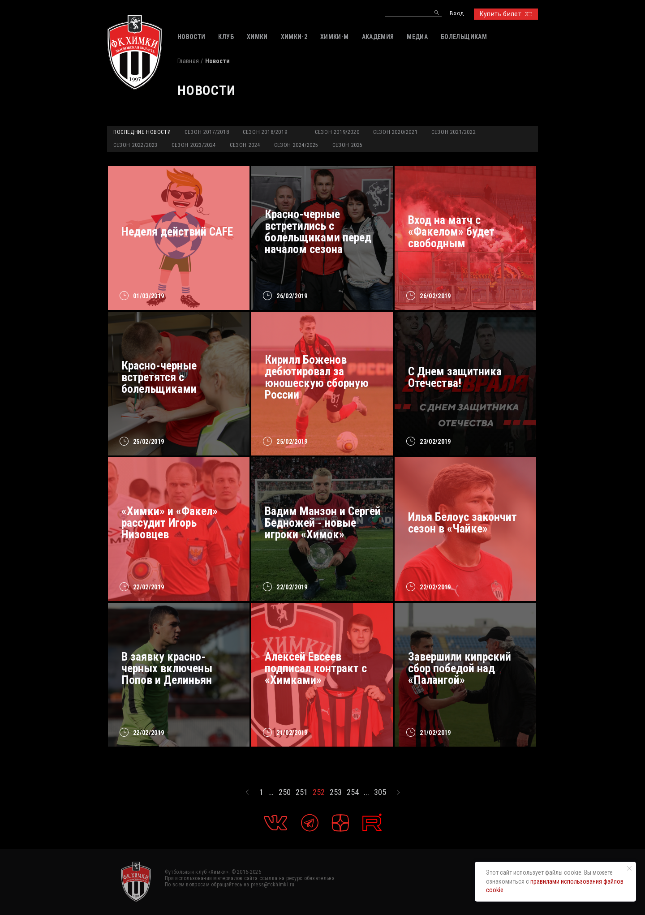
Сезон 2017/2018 (207, 132)
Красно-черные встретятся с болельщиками (159, 377)
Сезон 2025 (347, 145)
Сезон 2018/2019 (265, 132)
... (271, 792)
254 (353, 792)
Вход (457, 14)
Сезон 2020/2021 (395, 132)
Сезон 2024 (245, 145)
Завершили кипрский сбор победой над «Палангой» (459, 668)
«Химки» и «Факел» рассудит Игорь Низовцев (169, 522)
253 (336, 792)
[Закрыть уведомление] (629, 868)
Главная (188, 60)
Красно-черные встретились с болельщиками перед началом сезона (318, 231)
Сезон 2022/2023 (135, 145)
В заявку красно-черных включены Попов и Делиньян (166, 668)
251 (302, 792)
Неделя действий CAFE (177, 231)
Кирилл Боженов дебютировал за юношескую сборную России (317, 377)
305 (380, 792)
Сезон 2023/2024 (194, 145)
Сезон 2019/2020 (337, 132)
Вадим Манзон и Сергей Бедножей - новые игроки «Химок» (323, 522)
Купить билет (506, 13)
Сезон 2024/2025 (296, 145)
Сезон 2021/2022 (453, 132)
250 (285, 792)
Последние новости (142, 132)
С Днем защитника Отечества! (455, 377)
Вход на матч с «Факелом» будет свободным (451, 231)
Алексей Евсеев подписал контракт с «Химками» (316, 668)
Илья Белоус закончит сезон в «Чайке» (462, 522)
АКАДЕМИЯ (378, 36)
